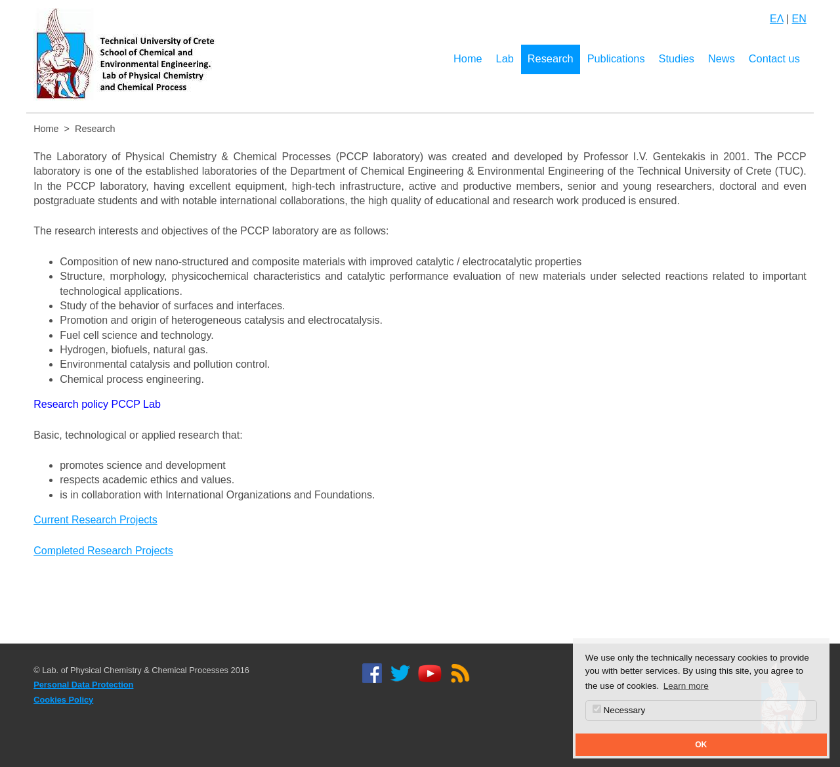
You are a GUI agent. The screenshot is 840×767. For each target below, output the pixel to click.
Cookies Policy (63, 700)
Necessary (619, 710)
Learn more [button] (686, 686)
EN (799, 18)
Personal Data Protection (83, 685)
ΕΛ (776, 18)
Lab (505, 58)
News (721, 58)
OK (701, 744)
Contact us (774, 58)
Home (467, 58)
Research (551, 58)
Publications (616, 58)
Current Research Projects (95, 519)
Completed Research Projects (103, 550)
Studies (676, 58)
